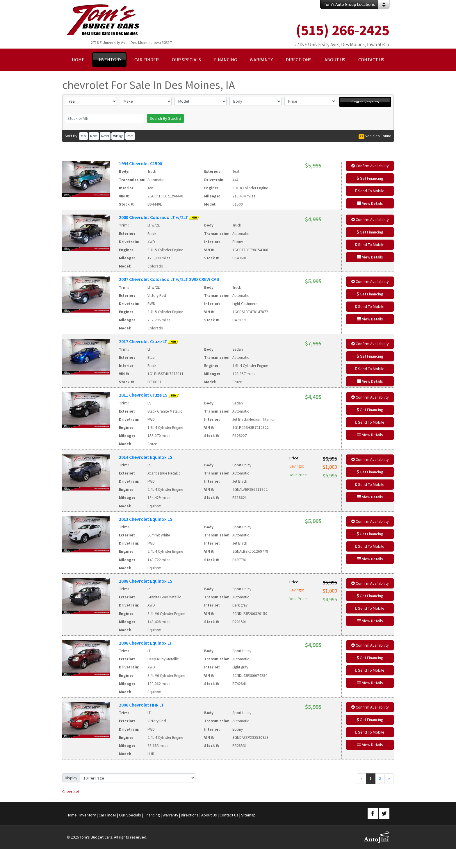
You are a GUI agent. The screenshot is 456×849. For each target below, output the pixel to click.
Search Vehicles (365, 101)
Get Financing (370, 178)
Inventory (87, 815)
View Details (370, 203)
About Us (209, 815)
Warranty (170, 815)
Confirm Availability (370, 165)
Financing (152, 815)
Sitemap (248, 815)
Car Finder (107, 815)
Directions (190, 815)
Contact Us (229, 815)
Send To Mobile (369, 190)
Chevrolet (70, 791)
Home (72, 815)
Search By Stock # (165, 118)
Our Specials (130, 815)
